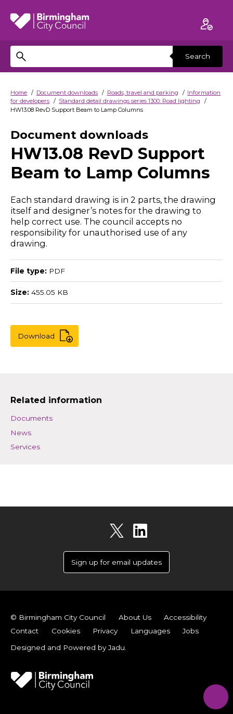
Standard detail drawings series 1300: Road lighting (129, 101)
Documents (31, 418)
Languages (150, 631)
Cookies (65, 631)
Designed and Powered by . (68, 647)
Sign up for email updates (116, 562)
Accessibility (185, 617)
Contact (24, 631)
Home (18, 92)
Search (197, 56)
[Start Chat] (214, 695)
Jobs (191, 631)
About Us (135, 617)
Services (25, 447)
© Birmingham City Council (58, 617)
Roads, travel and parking (142, 92)
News (20, 433)
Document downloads (67, 92)
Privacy (105, 631)
